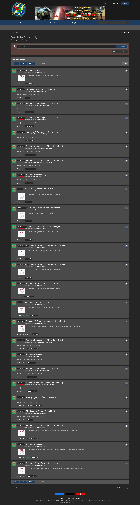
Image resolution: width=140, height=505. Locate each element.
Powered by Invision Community (70, 502)
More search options (119, 52)
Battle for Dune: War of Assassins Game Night (45, 383)
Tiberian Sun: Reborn (40, 91)
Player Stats (53, 23)
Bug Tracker (76, 23)
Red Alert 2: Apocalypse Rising (43, 148)
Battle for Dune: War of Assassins (44, 384)
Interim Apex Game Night (37, 174)
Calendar (44, 23)
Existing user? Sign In (112, 3)
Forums (14, 23)
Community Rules (25, 23)
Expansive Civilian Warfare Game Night (42, 397)
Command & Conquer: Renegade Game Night (45, 321)
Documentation (64, 23)
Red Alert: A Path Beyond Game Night (42, 103)
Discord (35, 23)
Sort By (124, 63)
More (84, 23)
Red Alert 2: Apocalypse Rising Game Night (44, 146)
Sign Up (125, 3)
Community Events (40, 72)
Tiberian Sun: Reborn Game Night (40, 89)
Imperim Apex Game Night (37, 70)
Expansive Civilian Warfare (42, 399)
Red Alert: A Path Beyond (41, 105)
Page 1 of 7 (41, 63)
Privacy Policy (70, 498)
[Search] (107, 22)
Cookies (78, 498)
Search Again (121, 46)
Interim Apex (38, 176)
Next (30, 63)
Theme (61, 498)
